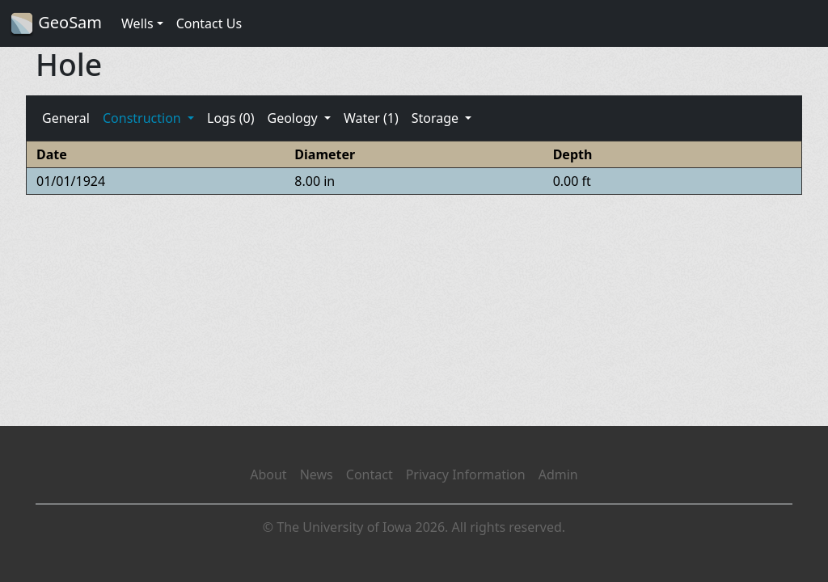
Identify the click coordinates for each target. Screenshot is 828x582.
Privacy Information (466, 474)
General (66, 118)
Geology (293, 118)
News (316, 474)
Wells (137, 23)
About (268, 474)
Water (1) (371, 118)
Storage (437, 118)
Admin (558, 474)
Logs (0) (230, 118)
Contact (369, 474)
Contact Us (209, 23)
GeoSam (56, 23)
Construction (143, 118)
